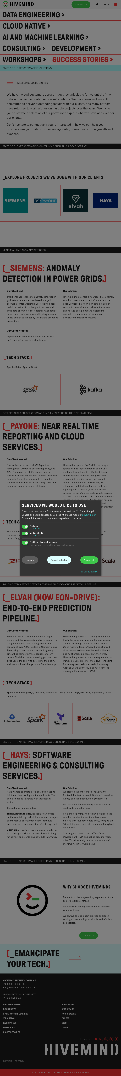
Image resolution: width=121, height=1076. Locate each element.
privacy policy (89, 514)
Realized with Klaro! (89, 572)
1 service (35, 528)
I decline (29, 559)
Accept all (89, 559)
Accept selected (59, 559)
